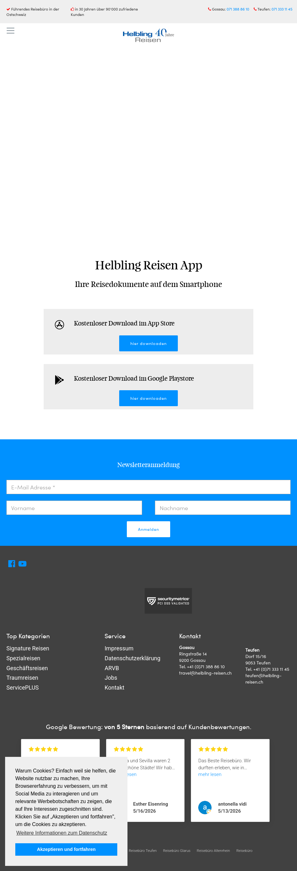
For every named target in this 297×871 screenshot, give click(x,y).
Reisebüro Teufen (143, 850)
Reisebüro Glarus (177, 850)
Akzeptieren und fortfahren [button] (66, 849)
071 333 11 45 (282, 8)
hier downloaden (148, 343)
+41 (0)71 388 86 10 (206, 666)
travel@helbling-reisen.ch (205, 673)
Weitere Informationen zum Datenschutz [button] (61, 833)
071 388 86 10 (238, 8)
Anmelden (148, 529)
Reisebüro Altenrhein (213, 850)
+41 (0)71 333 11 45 (271, 669)
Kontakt (114, 687)
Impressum (119, 648)
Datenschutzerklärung (132, 658)
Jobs (111, 677)
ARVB (112, 668)
